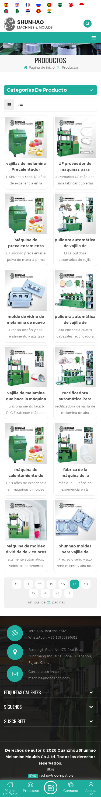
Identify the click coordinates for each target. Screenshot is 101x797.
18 (86, 584)
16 (63, 584)
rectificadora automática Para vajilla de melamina (75, 396)
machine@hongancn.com (49, 678)
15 (51, 584)
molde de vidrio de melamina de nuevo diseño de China (26, 319)
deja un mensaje (50, 787)
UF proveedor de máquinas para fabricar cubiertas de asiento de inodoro (75, 166)
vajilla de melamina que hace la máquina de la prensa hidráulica (26, 396)
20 (45, 593)
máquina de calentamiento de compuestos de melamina (25, 473)
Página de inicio (39, 67)
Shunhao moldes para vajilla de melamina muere (75, 549)
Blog (50, 769)
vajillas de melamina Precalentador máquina (26, 166)
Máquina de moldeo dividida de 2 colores (26, 549)
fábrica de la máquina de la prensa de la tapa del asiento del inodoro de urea (75, 473)
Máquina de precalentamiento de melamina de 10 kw (26, 243)
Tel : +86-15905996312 (47, 631)
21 (57, 593)
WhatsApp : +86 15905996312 (52, 637)
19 (34, 593)
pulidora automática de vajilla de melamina (75, 243)
